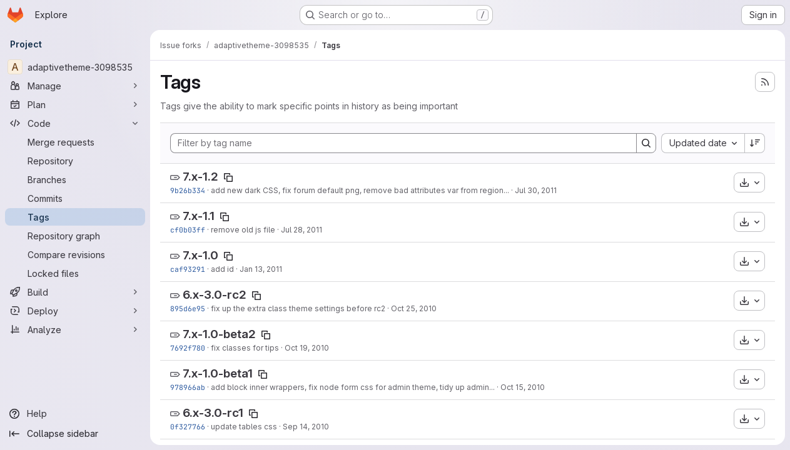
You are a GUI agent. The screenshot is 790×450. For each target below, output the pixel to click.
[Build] (75, 292)
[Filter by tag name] (403, 143)
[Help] (75, 413)
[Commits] (75, 198)
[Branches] (75, 179)
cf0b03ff (187, 229)
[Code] (75, 123)
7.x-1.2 (200, 176)
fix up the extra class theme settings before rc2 (298, 308)
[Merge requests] (75, 142)
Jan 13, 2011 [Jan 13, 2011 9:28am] (261, 269)
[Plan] (75, 104)
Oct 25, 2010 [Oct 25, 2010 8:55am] (414, 308)
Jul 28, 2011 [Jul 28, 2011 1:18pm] (301, 229)
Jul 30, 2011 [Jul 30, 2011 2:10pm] (536, 190)
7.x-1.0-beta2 (219, 334)
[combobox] (702, 143)
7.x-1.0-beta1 (218, 373)
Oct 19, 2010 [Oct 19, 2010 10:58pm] (307, 347)
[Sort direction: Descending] (755, 143)
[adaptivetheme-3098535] (75, 67)
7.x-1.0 (200, 255)
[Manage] (75, 85)
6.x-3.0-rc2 (214, 295)
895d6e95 (187, 308)
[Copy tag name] (228, 177)
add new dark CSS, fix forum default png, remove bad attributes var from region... (360, 190)
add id (222, 269)
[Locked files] (75, 273)
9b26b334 (187, 190)
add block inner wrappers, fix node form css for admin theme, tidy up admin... (353, 387)
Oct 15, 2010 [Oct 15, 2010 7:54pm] (522, 387)
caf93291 (187, 269)
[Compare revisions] (75, 254)
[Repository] (75, 160)
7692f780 (187, 347)
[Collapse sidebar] (75, 433)
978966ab (187, 387)
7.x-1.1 (199, 216)
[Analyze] (75, 329)
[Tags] (75, 217)
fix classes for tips (245, 347)
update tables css (244, 426)
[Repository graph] (75, 235)
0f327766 (187, 426)
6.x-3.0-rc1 (213, 413)
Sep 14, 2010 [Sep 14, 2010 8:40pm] (306, 426)
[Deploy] (75, 310)
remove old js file (243, 229)
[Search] (646, 143)
